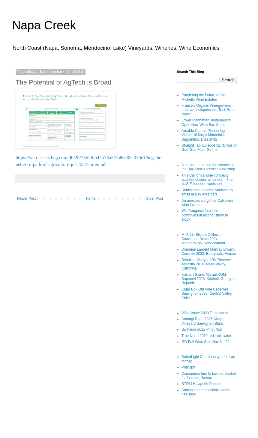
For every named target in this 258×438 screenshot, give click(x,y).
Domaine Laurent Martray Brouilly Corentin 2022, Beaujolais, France (209, 251)
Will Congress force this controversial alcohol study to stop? (205, 215)
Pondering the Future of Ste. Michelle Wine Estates (204, 97)
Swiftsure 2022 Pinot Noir (202, 329)
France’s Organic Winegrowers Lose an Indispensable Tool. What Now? (209, 109)
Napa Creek (44, 25)
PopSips (188, 367)
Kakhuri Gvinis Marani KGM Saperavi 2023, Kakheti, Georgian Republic (209, 279)
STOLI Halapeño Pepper (201, 384)
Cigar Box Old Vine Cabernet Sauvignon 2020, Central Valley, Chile (207, 293)
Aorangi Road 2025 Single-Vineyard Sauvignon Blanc (203, 321)
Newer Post (26, 198)
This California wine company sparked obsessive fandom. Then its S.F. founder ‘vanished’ (208, 179)
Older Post (154, 198)
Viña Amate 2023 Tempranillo (205, 313)
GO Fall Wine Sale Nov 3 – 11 (206, 342)
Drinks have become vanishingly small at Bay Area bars (207, 192)
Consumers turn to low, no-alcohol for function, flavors (209, 375)
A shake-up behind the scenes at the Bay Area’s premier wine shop (208, 167)
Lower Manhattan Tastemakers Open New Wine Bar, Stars (206, 122)
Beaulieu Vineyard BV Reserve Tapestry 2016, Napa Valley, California (206, 264)
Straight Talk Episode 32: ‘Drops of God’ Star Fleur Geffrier (209, 147)
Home (91, 198)
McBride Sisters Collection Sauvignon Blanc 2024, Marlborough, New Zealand (203, 239)
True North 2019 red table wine (206, 336)
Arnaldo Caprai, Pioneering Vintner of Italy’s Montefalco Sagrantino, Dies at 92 (204, 135)
